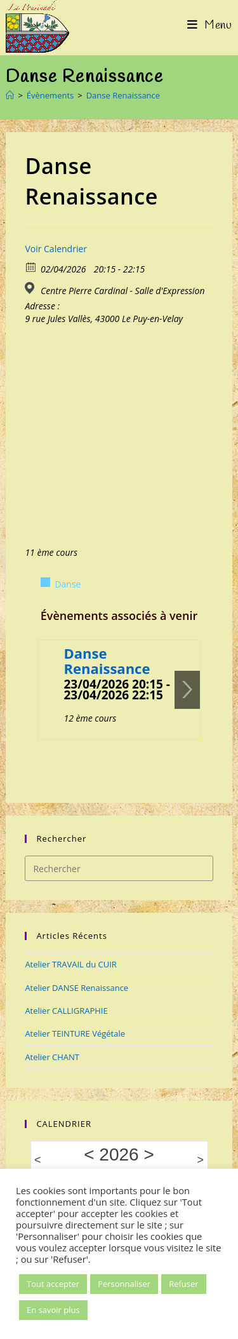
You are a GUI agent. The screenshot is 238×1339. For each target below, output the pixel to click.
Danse (68, 584)
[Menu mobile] (209, 25)
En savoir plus (53, 1309)
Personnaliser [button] (124, 1283)
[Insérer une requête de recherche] (119, 868)
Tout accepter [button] (53, 1283)
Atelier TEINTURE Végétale (75, 1033)
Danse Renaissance (123, 95)
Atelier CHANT (52, 1057)
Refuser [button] (183, 1283)
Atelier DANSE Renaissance (76, 987)
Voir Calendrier (56, 249)
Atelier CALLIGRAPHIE (66, 1010)
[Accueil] (10, 95)
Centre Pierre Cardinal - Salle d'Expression (122, 291)
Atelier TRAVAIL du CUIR (71, 964)
